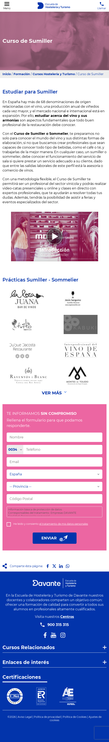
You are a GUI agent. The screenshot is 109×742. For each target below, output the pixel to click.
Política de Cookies (75, 716)
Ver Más (52, 392)
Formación (22, 74)
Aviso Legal (25, 716)
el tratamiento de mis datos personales (63, 523)
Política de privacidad (47, 716)
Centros (67, 617)
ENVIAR (54, 538)
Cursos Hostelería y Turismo (54, 74)
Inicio (6, 74)
